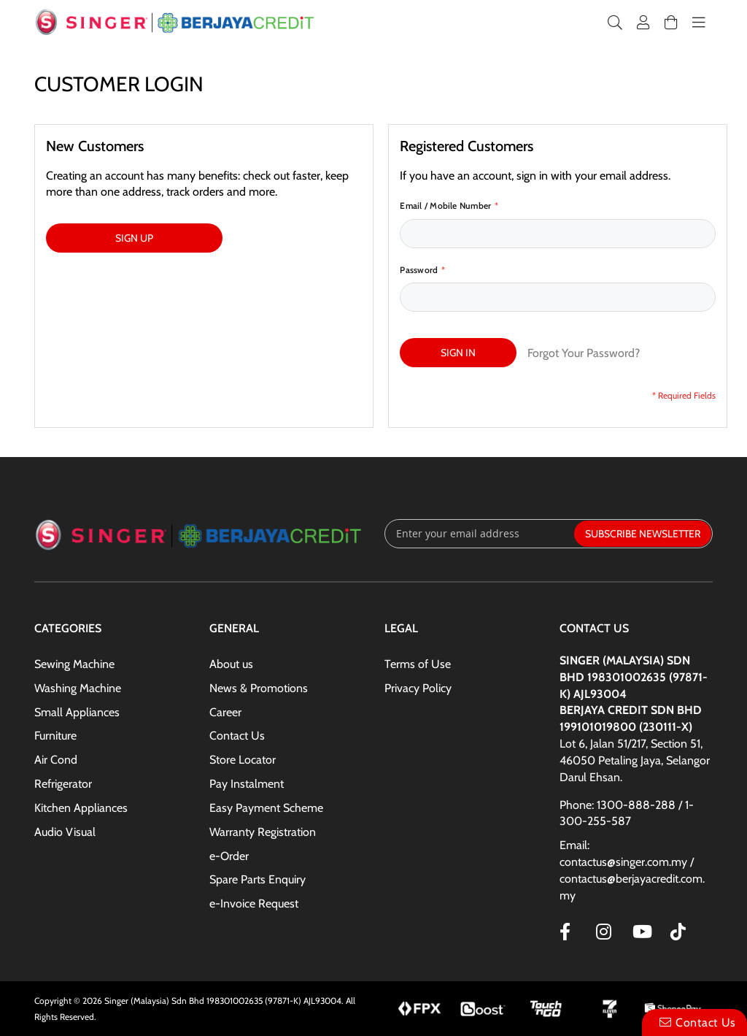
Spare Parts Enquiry (257, 879)
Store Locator (242, 760)
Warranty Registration (262, 832)
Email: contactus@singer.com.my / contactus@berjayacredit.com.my (632, 870)
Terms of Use (417, 664)
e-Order (229, 856)
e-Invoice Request (253, 903)
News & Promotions (258, 688)
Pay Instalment (246, 784)
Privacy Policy (418, 688)
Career (225, 712)
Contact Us (237, 736)
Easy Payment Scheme (266, 808)
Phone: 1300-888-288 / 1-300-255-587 (627, 813)
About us (231, 664)
